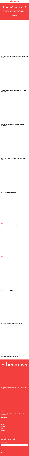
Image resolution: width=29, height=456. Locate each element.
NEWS (2, 190)
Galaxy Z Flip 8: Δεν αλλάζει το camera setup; (9, 356)
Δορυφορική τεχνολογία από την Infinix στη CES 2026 (11, 225)
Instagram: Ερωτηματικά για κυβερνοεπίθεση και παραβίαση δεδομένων (14, 257)
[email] (14, 445)
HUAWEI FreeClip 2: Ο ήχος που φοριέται (8, 192)
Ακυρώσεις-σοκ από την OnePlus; (7, 290)
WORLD (2, 156)
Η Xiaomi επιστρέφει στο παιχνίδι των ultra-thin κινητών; (11, 323)
